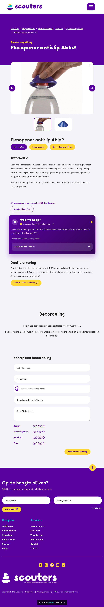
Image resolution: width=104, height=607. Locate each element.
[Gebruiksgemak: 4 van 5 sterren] (41, 432)
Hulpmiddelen (28, 28)
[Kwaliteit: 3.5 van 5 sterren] (40, 437)
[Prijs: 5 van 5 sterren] (44, 443)
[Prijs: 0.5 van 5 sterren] (33, 443)
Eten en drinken (45, 28)
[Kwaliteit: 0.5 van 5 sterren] (33, 437)
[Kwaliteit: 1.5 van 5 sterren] (35, 437)
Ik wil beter (7, 526)
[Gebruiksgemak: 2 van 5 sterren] (37, 432)
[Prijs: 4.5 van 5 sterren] (43, 443)
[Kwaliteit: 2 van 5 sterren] (37, 437)
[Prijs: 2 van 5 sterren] (37, 443)
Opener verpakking (74, 28)
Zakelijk (34, 544)
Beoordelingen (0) (62, 147)
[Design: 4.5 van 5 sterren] (43, 426)
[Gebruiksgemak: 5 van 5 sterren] (44, 432)
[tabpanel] (52, 175)
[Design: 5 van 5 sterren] (44, 426)
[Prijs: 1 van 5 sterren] (34, 443)
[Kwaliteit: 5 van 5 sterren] (44, 437)
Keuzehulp (7, 535)
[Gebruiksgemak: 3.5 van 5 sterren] (40, 432)
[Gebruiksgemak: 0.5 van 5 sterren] (33, 432)
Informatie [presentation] (19, 147)
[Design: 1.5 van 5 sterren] (35, 426)
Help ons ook (36, 539)
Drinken (59, 28)
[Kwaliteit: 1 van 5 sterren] (34, 437)
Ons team (35, 530)
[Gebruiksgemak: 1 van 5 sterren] (34, 432)
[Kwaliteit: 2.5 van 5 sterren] (38, 437)
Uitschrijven (97, 508)
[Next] (92, 88)
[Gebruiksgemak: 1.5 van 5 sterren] (35, 432)
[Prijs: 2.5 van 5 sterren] (38, 443)
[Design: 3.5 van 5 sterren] (40, 426)
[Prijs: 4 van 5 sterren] (41, 443)
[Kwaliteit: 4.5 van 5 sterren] (43, 437)
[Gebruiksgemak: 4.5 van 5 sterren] (43, 432)
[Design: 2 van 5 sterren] (37, 426)
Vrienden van (36, 535)
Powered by (66, 592)
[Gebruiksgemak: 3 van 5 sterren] (39, 432)
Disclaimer (29, 592)
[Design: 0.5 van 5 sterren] (33, 426)
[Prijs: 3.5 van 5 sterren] (40, 443)
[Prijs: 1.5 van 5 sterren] (35, 443)
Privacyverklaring (44, 592)
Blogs (5, 548)
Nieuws (5, 544)
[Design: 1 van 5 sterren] (34, 426)
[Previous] (12, 88)
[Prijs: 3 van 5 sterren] (39, 443)
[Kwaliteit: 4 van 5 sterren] (41, 437)
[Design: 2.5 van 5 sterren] (38, 426)
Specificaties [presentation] (38, 147)
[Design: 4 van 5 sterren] (41, 426)
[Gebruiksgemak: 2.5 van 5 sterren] (38, 432)
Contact (34, 548)
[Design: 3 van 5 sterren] (39, 426)
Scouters (15, 28)
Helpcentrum (8, 539)
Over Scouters (37, 526)
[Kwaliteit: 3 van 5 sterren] (39, 437)
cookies (51, 602)
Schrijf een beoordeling (26, 283)
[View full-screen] (89, 66)
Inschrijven (11, 509)
